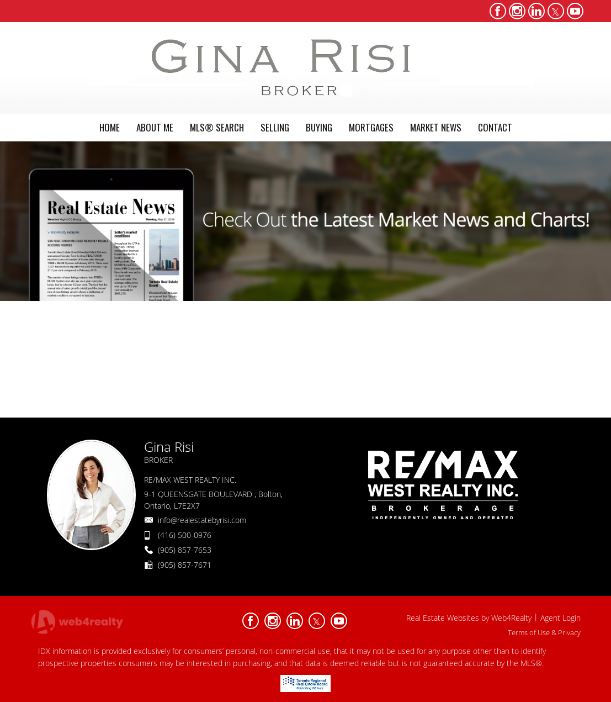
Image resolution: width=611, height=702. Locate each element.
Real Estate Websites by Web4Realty (469, 618)
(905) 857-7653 (184, 550)
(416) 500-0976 (184, 535)
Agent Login (560, 618)
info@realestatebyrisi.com (202, 520)
